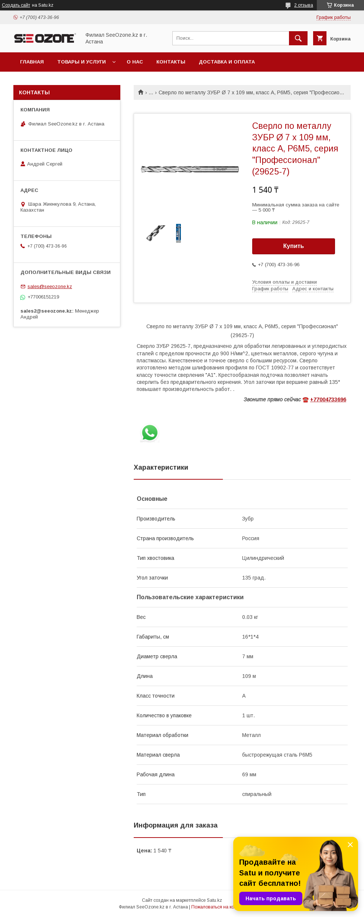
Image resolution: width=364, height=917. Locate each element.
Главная (32, 62)
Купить (293, 246)
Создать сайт (16, 5)
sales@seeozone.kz (49, 286)
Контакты (170, 62)
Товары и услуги (81, 62)
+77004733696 (328, 399)
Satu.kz (214, 900)
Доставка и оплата (227, 62)
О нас (135, 62)
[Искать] (298, 38)
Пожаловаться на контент (218, 907)
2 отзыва (303, 5)
